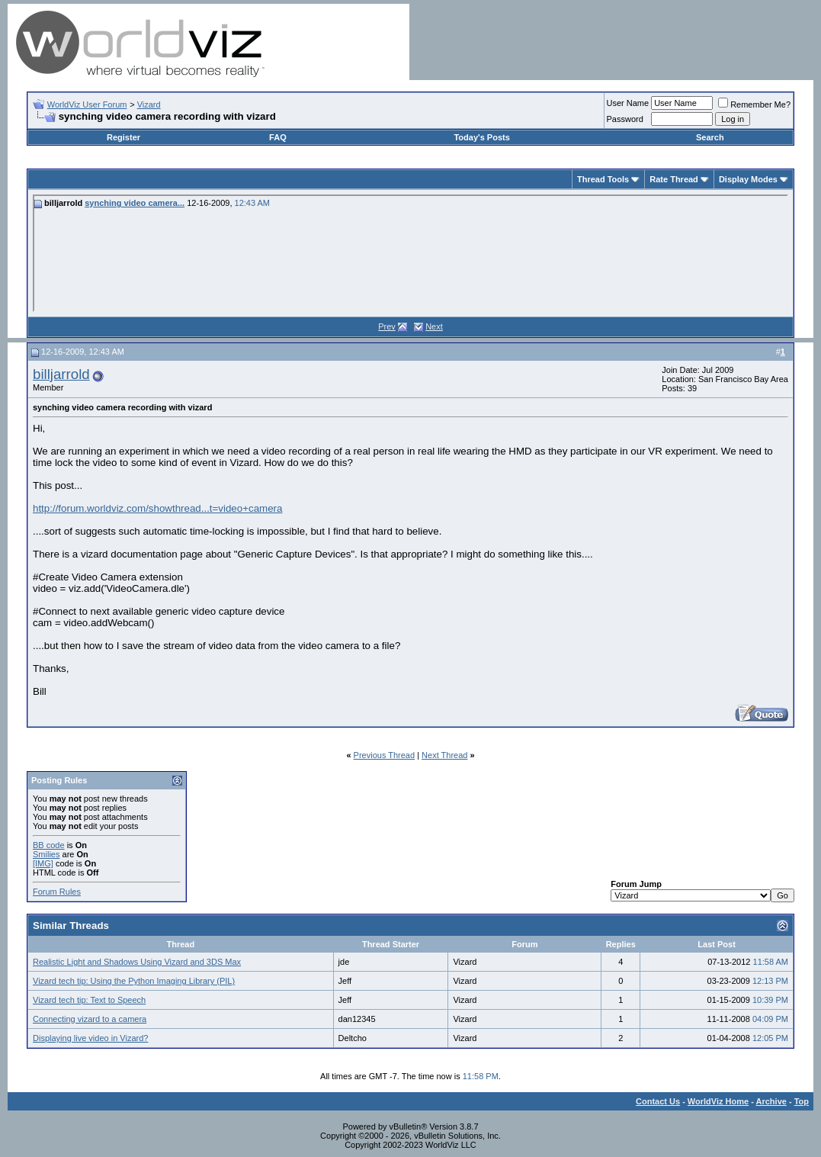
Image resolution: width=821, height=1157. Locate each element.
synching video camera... (134, 202)
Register (123, 137)
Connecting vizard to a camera (89, 1019)
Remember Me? (754, 104)
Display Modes (748, 179)
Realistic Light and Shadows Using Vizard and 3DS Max (137, 961)
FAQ (278, 137)
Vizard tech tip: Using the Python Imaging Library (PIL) (134, 980)
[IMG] (43, 863)
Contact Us (658, 1101)
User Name (628, 103)
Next (434, 326)
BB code (49, 845)
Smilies (46, 854)
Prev (387, 326)
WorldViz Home (718, 1101)
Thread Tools (603, 179)
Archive (771, 1101)
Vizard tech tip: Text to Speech (89, 999)
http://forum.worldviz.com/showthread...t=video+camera (157, 508)
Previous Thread (384, 755)
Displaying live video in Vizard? (90, 1038)
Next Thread (444, 755)
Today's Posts (481, 137)
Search (710, 137)
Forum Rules (57, 891)
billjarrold (61, 374)
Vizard (149, 104)
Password (625, 119)
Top (801, 1101)
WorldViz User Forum (87, 104)
